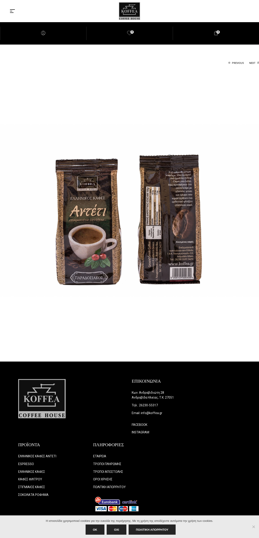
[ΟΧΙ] (253, 526)
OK (95, 529)
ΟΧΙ (116, 529)
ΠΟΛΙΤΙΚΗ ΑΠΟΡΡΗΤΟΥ (152, 529)
